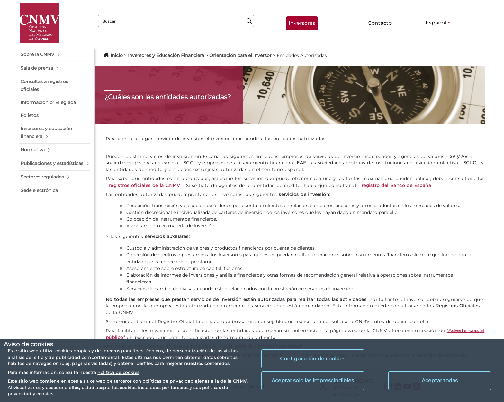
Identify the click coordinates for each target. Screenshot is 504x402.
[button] (54, 54)
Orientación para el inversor (240, 55)
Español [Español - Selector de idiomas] (436, 23)
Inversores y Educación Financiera (166, 55)
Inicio (117, 55)
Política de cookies (118, 372)
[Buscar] (249, 21)
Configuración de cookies (312, 359)
